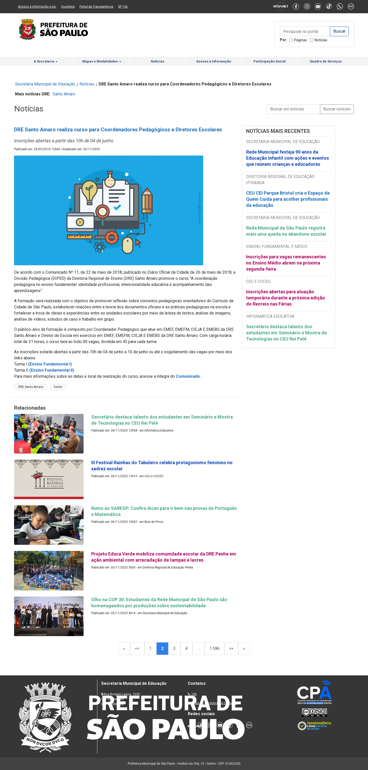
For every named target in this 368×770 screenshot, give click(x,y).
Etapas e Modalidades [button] (101, 61)
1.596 (215, 648)
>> (231, 648)
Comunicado (188, 376)
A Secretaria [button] (45, 61)
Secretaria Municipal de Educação (45, 84)
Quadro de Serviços (326, 61)
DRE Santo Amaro (30, 387)
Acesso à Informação (213, 61)
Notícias (321, 40)
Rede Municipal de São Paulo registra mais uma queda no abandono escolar (286, 231)
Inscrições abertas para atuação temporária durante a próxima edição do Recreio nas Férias (285, 298)
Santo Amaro (64, 94)
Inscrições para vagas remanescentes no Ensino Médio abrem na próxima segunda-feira (286, 263)
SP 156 (123, 6)
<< (137, 648)
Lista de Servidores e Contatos (214, 703)
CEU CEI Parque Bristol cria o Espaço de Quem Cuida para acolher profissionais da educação (288, 199)
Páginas (300, 40)
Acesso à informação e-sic (37, 6)
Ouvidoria (68, 6)
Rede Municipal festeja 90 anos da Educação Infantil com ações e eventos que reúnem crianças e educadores (287, 158)
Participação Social (270, 61)
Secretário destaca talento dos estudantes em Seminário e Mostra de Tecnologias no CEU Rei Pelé (286, 333)
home (58, 387)
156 (194, 694)
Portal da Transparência (96, 6)
